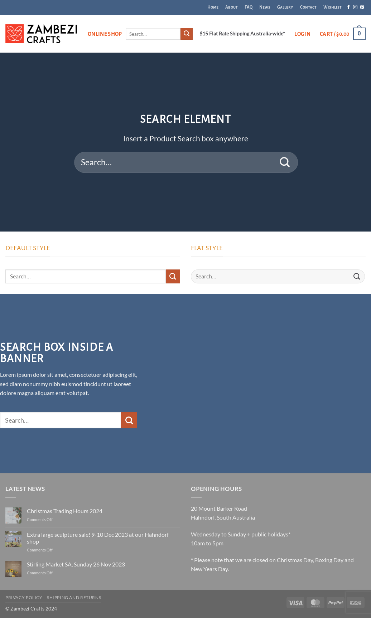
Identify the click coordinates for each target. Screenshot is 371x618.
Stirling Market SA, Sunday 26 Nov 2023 (76, 564)
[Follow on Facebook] (348, 7)
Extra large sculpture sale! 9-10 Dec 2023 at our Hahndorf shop (98, 538)
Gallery (285, 7)
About (231, 7)
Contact (308, 7)
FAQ (248, 7)
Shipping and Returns (74, 597)
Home (212, 7)
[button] (302, 34)
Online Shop (105, 34)
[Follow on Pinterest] (362, 7)
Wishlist (332, 7)
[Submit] (186, 34)
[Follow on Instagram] (355, 7)
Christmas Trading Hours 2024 (64, 510)
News (264, 7)
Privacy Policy (24, 597)
